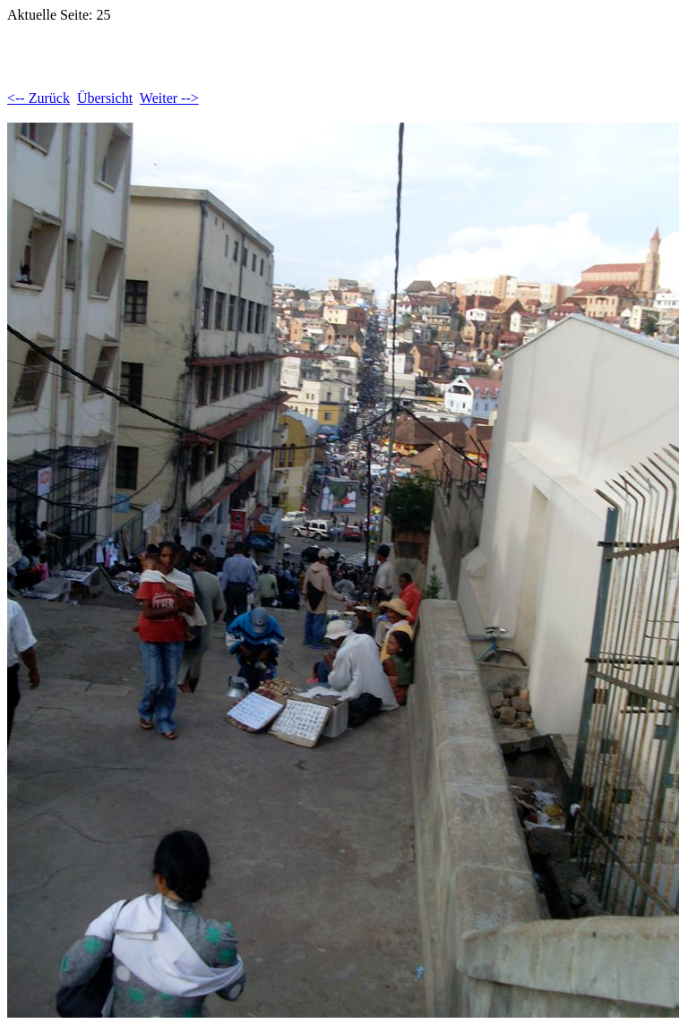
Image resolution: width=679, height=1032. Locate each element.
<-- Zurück (38, 98)
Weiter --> (169, 98)
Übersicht (105, 98)
